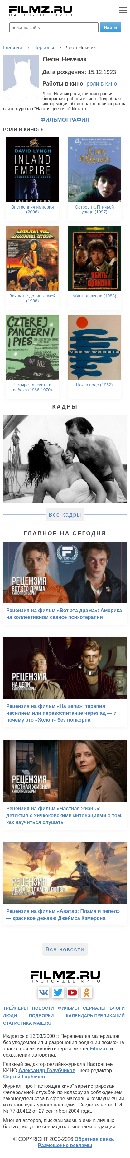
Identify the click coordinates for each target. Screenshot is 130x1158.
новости (43, 1008)
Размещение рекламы (65, 1145)
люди (10, 1015)
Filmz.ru (99, 1048)
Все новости (65, 949)
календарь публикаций (95, 1015)
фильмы (68, 1008)
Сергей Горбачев (24, 1076)
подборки (41, 1015)
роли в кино (102, 84)
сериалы (94, 1008)
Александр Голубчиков (46, 1070)
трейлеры (15, 1008)
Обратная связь (94, 1139)
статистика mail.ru (27, 1023)
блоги (117, 1008)
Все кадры (65, 515)
